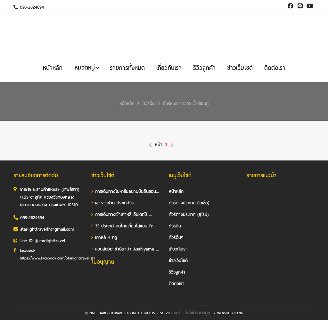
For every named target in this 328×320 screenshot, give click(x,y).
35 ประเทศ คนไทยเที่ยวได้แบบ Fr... (123, 226)
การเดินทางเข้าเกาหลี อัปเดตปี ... (121, 214)
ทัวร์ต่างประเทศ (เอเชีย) (189, 203)
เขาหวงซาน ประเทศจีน (112, 203)
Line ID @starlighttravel (39, 240)
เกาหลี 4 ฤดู (104, 237)
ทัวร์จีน (149, 103)
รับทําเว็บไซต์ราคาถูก (192, 312)
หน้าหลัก (52, 68)
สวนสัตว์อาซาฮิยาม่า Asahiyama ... (125, 249)
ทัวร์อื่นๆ (176, 237)
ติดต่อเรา (274, 68)
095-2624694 (28, 7)
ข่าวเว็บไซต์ (240, 68)
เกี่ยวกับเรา (169, 68)
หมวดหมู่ (87, 67)
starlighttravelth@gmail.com (43, 229)
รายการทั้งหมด (127, 68)
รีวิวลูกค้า (204, 68)
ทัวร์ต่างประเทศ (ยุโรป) (189, 214)
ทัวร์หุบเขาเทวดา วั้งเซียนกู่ (186, 103)
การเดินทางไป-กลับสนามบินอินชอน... (125, 191)
